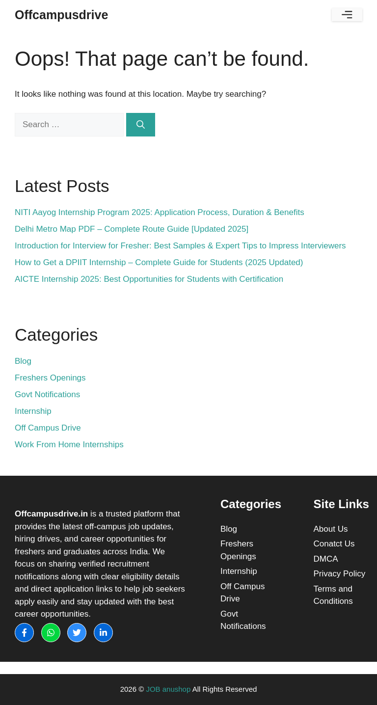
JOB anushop (168, 689)
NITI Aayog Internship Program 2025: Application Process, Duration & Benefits (159, 212)
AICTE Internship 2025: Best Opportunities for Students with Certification (149, 279)
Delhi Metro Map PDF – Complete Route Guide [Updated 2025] (131, 229)
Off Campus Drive (48, 428)
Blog (23, 361)
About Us (331, 529)
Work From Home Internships (69, 444)
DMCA (326, 559)
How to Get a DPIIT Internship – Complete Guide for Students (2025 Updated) (159, 262)
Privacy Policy (340, 573)
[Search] (140, 124)
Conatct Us (334, 543)
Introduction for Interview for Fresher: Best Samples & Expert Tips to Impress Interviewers (180, 245)
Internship (33, 411)
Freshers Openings (50, 377)
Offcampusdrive (61, 15)
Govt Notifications (47, 394)
